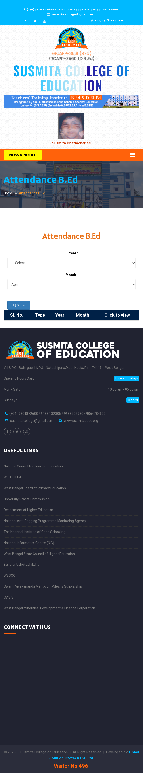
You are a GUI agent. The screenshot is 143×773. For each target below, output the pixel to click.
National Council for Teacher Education (33, 466)
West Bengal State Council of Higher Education (39, 554)
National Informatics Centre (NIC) (29, 543)
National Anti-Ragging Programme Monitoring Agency (45, 521)
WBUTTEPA (13, 477)
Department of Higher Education (28, 510)
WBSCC (9, 575)
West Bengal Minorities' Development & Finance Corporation (49, 608)
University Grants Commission (27, 499)
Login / (98, 20)
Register (115, 20)
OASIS (9, 597)
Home (8, 193)
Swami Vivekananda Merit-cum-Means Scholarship (43, 586)
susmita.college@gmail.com (71, 14)
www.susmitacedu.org (81, 421)
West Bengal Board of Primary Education (35, 488)
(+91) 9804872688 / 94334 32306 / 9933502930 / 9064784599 (71, 9)
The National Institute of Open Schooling (34, 532)
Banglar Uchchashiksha (21, 564)
